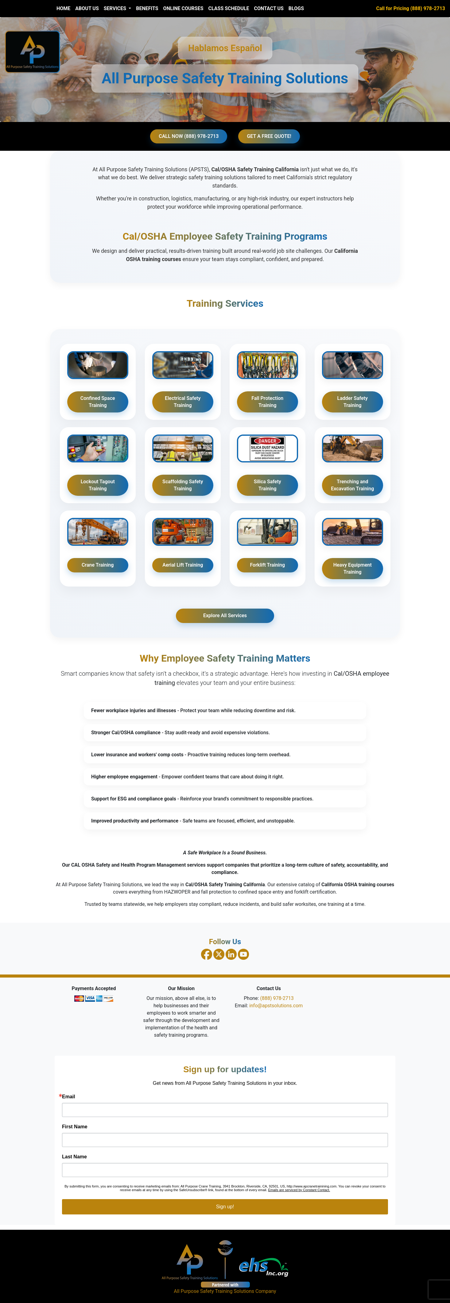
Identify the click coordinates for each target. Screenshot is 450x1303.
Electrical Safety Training (182, 401)
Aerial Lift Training (182, 565)
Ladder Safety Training (352, 401)
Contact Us (268, 8)
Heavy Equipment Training (352, 568)
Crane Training (98, 565)
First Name (74, 1126)
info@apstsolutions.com (276, 1006)
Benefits (147, 8)
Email (68, 1096)
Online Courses (183, 8)
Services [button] (115, 8)
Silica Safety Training (267, 485)
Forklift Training (267, 565)
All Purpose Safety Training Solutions (214, 1291)
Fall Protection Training (267, 401)
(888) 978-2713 (276, 998)
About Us (87, 8)
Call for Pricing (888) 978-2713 (410, 8)
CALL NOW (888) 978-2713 (189, 136)
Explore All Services (225, 615)
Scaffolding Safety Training (182, 485)
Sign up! (225, 1206)
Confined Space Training (97, 401)
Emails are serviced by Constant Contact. (299, 1190)
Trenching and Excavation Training (352, 485)
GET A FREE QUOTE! (269, 136)
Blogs (296, 8)
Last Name (74, 1156)
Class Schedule (228, 8)
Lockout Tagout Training (98, 485)
